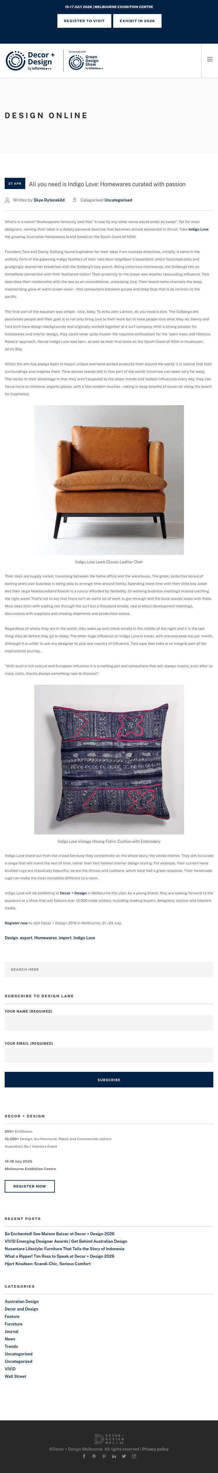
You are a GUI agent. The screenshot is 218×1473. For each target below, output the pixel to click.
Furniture (13, 1324)
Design (11, 938)
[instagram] (134, 1456)
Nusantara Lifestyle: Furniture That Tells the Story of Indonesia (64, 1249)
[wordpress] (94, 1456)
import (65, 938)
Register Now (29, 1186)
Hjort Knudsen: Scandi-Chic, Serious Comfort (48, 1264)
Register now (16, 923)
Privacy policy (155, 1449)
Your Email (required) (109, 1049)
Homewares (45, 938)
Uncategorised (118, 200)
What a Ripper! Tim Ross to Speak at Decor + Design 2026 (59, 1256)
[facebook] (84, 1456)
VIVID (10, 1369)
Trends (11, 1346)
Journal (11, 1331)
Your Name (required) (109, 1017)
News (10, 1339)
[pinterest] (104, 1456)
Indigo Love (198, 229)
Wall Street (15, 1376)
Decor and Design (21, 1309)
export (26, 938)
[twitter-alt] (124, 1456)
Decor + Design (73, 893)
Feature (12, 1316)
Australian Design (22, 1301)
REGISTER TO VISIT (84, 21)
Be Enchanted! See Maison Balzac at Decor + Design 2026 (59, 1234)
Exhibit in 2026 (137, 21)
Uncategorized (18, 1361)
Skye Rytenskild (49, 200)
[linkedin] (114, 1456)
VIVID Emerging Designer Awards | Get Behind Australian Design (66, 1241)
